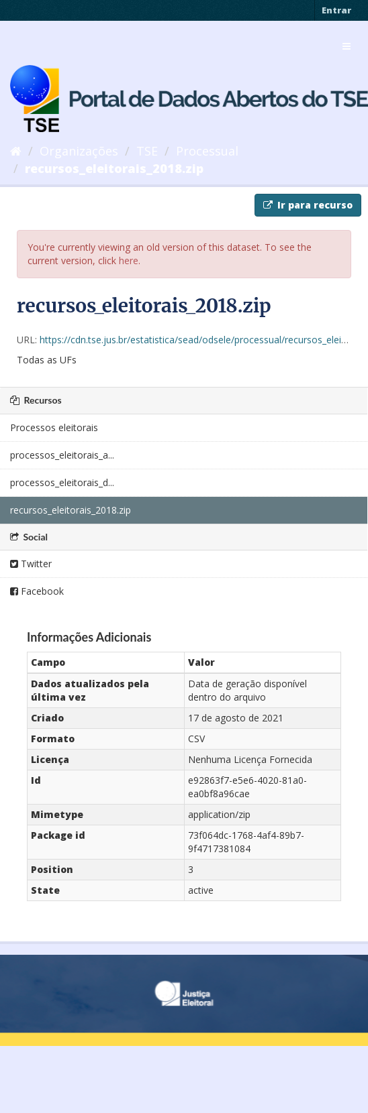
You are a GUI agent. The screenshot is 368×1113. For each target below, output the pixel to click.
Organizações (79, 151)
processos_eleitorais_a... (62, 455)
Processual (207, 151)
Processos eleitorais (54, 427)
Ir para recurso (308, 204)
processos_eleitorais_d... (62, 482)
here (128, 260)
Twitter (31, 563)
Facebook (37, 591)
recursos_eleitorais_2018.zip (114, 168)
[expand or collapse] (346, 46)
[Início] (15, 151)
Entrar (336, 10)
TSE (147, 151)
